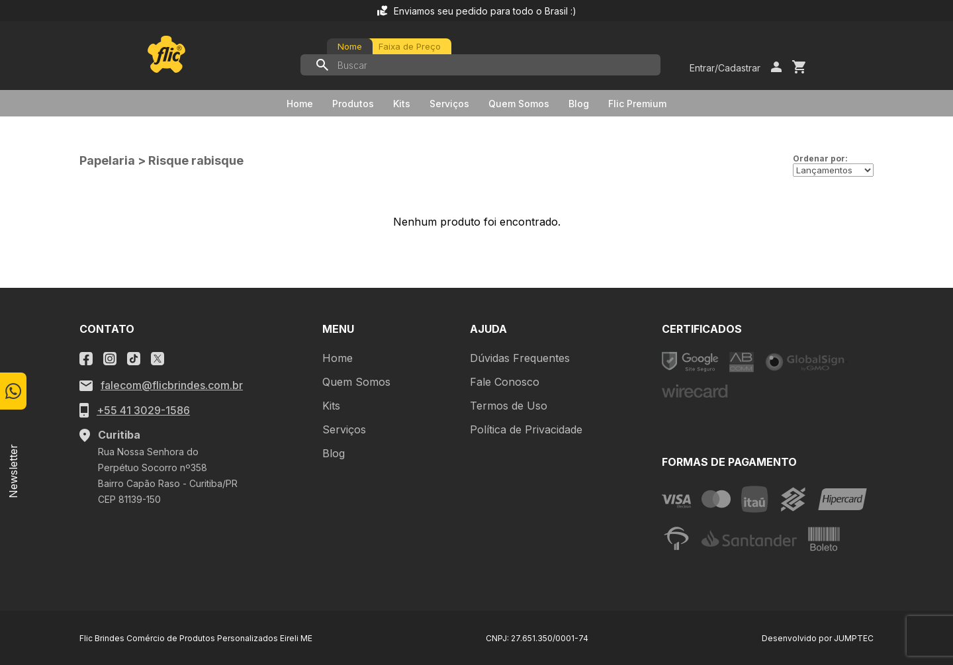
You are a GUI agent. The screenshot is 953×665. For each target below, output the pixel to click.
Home (300, 103)
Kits (401, 103)
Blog (578, 103)
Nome (350, 46)
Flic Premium (637, 103)
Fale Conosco (504, 381)
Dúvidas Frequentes (520, 358)
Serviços (449, 103)
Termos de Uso (508, 405)
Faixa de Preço (410, 46)
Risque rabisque (196, 160)
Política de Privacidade (526, 429)
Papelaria (107, 160)
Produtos (353, 103)
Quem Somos (518, 103)
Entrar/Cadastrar (725, 67)
